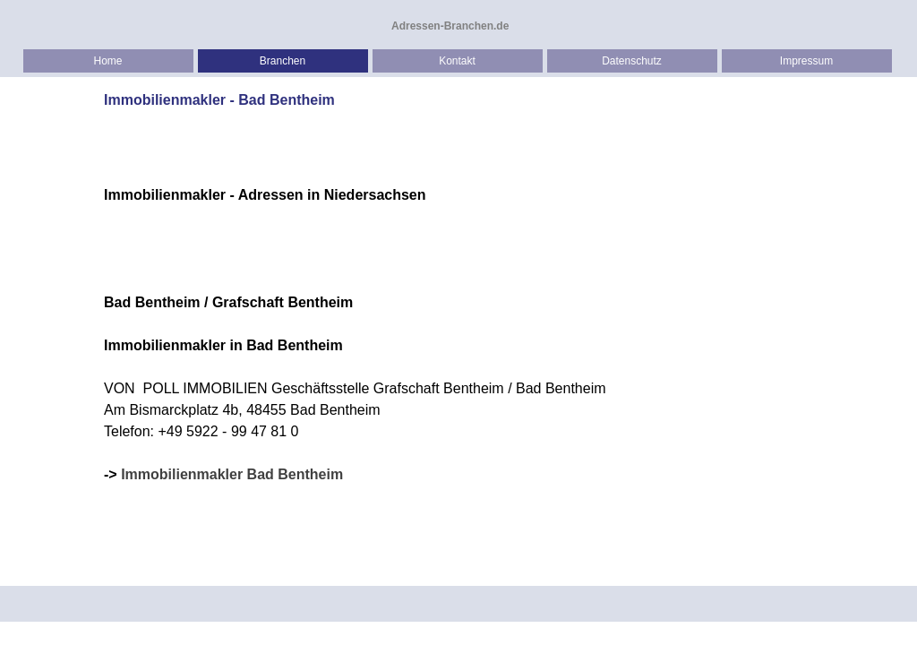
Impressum (806, 61)
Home (107, 61)
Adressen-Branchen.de (450, 26)
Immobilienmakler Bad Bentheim (232, 474)
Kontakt (457, 61)
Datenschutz (632, 61)
